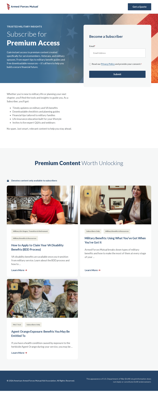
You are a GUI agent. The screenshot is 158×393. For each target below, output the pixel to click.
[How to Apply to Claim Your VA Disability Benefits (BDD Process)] (42, 231)
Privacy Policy (108, 64)
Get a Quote (140, 6)
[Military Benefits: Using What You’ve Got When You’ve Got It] (115, 231)
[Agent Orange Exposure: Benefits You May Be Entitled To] (42, 319)
